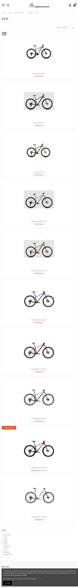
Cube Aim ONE (39, 73)
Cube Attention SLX (39, 221)
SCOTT (5, 548)
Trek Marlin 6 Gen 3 (39, 418)
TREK (5, 550)
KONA (5, 544)
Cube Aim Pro (39, 123)
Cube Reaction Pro (39, 271)
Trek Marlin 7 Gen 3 (39, 517)
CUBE (5, 537)
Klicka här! (40, 579)
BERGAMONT (7, 554)
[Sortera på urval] (63, 27)
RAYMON (6, 552)
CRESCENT (7, 535)
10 (73, 27)
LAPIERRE (6, 546)
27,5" (4, 530)
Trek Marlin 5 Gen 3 (39, 369)
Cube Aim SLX (39, 172)
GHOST (5, 541)
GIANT (5, 539)
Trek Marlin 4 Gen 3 (39, 320)
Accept (7, 583)
